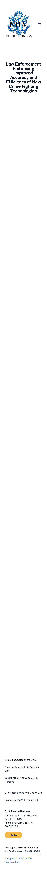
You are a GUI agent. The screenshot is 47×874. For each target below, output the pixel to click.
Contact (14, 835)
